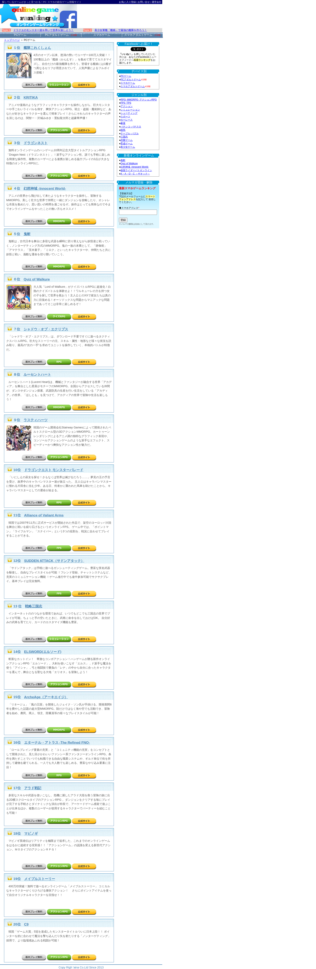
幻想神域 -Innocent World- (135, 166)
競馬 (123, 130)
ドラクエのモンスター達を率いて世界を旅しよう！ (43, 30)
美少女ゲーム (128, 147)
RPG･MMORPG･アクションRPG (139, 99)
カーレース (127, 119)
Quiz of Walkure (129, 163)
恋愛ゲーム (127, 140)
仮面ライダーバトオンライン (136, 170)
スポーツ (125, 116)
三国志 (124, 136)
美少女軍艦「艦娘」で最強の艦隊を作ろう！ (121, 30)
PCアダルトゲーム (131, 79)
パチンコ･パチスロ (131, 126)
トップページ (12, 39)
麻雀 (123, 123)
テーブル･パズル (130, 133)
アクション (127, 106)
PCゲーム (126, 76)
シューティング (129, 113)
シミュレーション (130, 109)
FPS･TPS (126, 102)
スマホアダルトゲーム (133, 86)
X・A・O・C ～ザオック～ (135, 173)
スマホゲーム (128, 83)
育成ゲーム (127, 143)
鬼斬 (123, 160)
